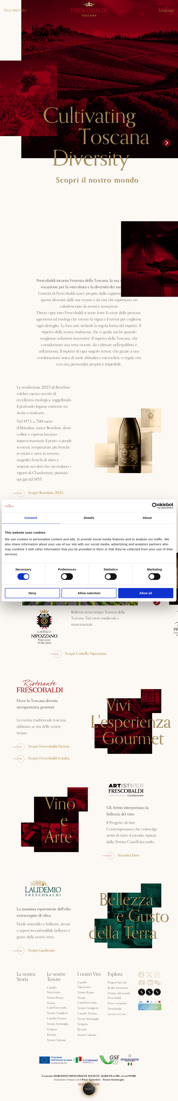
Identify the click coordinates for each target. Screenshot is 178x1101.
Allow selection (89, 593)
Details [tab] (89, 517)
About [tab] (147, 517)
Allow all (145, 593)
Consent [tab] (30, 517)
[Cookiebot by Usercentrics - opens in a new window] (155, 506)
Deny (32, 593)
